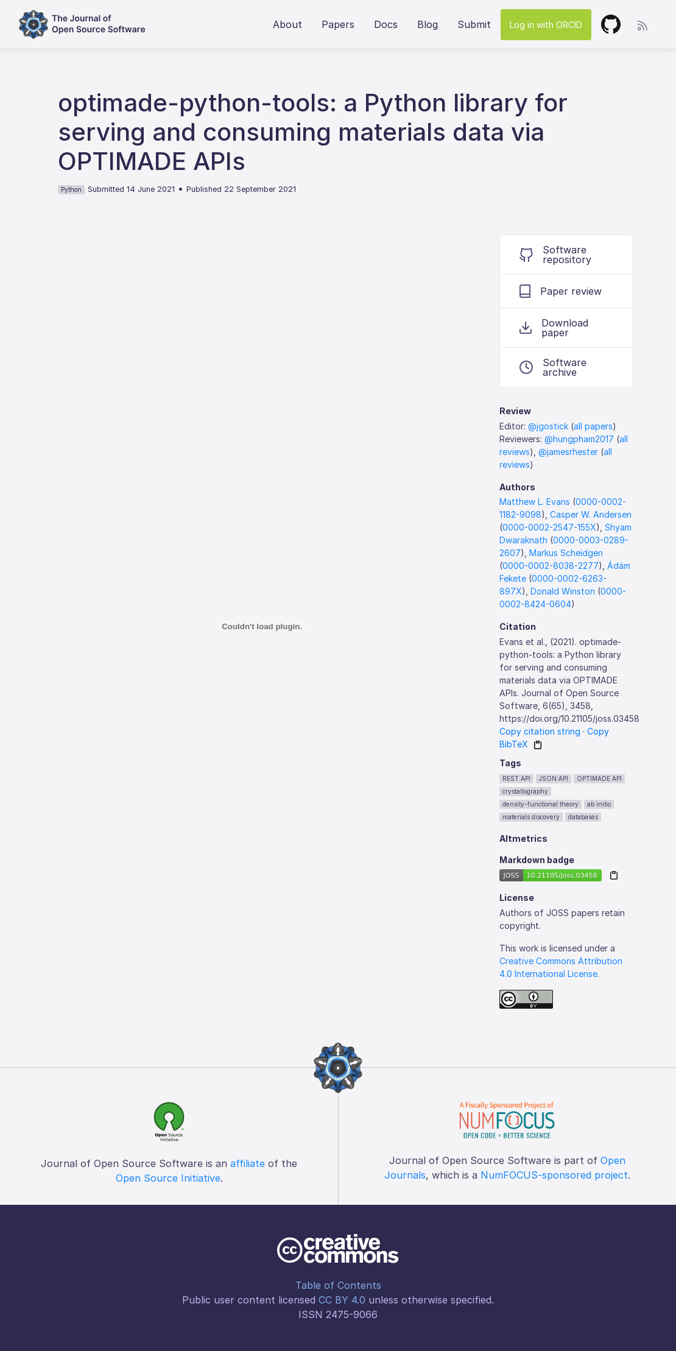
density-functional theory (540, 804)
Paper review (560, 291)
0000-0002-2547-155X (549, 527)
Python (71, 189)
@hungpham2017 (579, 439)
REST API (516, 778)
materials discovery (531, 816)
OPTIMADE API (599, 778)
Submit (474, 24)
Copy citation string (539, 731)
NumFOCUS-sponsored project (554, 1175)
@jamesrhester (568, 451)
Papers (338, 24)
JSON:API (553, 778)
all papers (593, 426)
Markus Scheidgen (566, 553)
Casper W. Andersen (591, 514)
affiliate (247, 1163)
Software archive (552, 367)
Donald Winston (562, 591)
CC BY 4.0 (342, 1300)
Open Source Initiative (168, 1178)
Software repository (555, 255)
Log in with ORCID (546, 24)
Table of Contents (338, 1285)
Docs (386, 24)
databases (583, 816)
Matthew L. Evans (534, 501)
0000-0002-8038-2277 (550, 565)
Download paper (553, 328)
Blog (427, 24)
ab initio (599, 804)
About (287, 24)
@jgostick (548, 426)
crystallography (525, 791)
